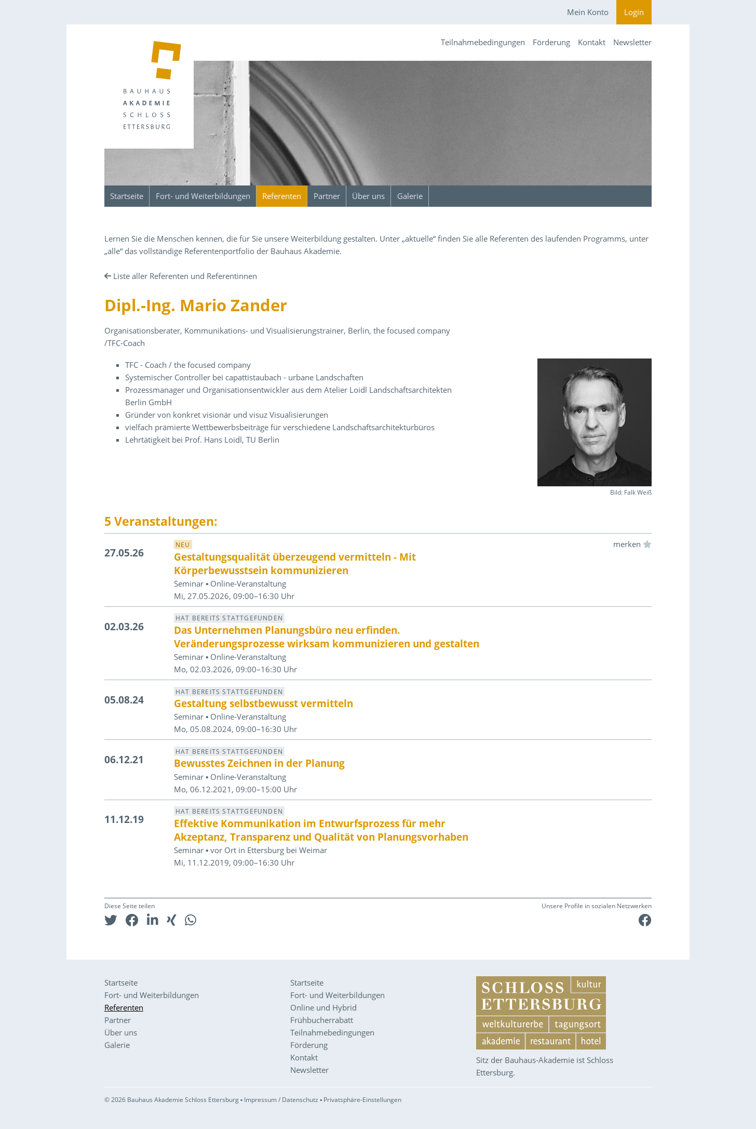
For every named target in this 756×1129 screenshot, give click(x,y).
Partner (327, 196)
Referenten (281, 196)
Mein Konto (588, 12)
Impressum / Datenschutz (281, 1099)
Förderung (551, 42)
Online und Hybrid (323, 1007)
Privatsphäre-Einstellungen (362, 1099)
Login (634, 12)
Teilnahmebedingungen (483, 42)
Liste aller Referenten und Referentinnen (185, 276)
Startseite (126, 196)
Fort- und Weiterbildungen (203, 196)
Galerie (410, 196)
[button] (110, 919)
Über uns (368, 196)
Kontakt (591, 42)
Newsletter (632, 42)
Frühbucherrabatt (321, 1020)
